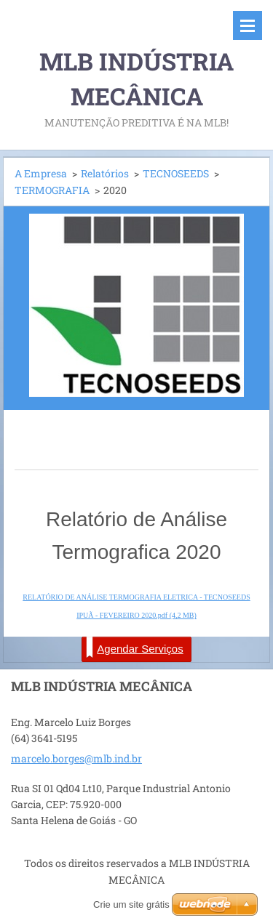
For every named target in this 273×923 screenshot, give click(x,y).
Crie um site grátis (131, 904)
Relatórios (105, 173)
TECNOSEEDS (176, 173)
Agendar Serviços (134, 647)
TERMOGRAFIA (52, 190)
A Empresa (41, 173)
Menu (247, 25)
